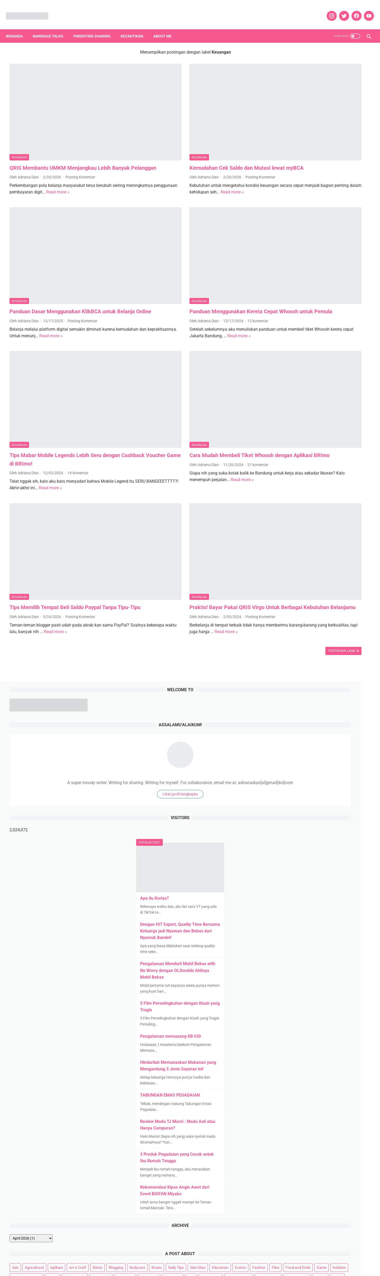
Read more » (110, 164)
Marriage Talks (51, 28)
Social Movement (309, 758)
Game (310, 667)
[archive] (293, 608)
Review (355, 738)
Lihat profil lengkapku (321, 164)
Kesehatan (332, 687)
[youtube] (364, 10)
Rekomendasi (316, 738)
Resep (338, 738)
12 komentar (203, 271)
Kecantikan (135, 28)
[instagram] (327, 10)
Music (326, 707)
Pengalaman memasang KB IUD (311, 405)
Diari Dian (282, 657)
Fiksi (360, 657)
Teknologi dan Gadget (292, 778)
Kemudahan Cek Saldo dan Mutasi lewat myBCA (192, 132)
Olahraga (327, 717)
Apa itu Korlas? (295, 267)
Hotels (314, 677)
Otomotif (348, 717)
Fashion (343, 657)
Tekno (325, 768)
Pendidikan (319, 727)
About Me (166, 28)
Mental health (285, 707)
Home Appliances (288, 677)
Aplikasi (318, 637)
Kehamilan (308, 687)
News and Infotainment (293, 717)
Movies (309, 707)
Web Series (346, 778)
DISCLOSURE (190, 1262)
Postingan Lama (234, 555)
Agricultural (296, 637)
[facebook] (352, 10)
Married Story (355, 697)
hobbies (328, 667)
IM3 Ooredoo (337, 677)
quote (293, 738)
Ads (277, 637)
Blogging (281, 647)
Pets (338, 727)
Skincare (281, 758)
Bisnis (360, 637)
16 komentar (78, 393)
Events (324, 657)
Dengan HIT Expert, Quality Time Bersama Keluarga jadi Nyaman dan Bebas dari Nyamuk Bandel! (321, 300)
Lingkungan (297, 697)
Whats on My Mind (289, 788)
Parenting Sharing (95, 28)
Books (322, 647)
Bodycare (303, 647)
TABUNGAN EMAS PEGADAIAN (311, 464)
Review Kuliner (286, 748)
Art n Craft (340, 637)
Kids (278, 697)
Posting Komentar (80, 150)
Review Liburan (317, 748)
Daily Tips (341, 647)
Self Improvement (350, 748)
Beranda (18, 28)
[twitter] (340, 10)
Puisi (278, 738)
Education (304, 657)
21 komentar (203, 393)
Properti (355, 727)
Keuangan (19, 122)
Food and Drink (286, 667)
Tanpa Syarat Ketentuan (294, 768)
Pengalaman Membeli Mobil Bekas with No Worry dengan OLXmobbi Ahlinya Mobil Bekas (318, 340)
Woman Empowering (328, 788)
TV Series (323, 778)
